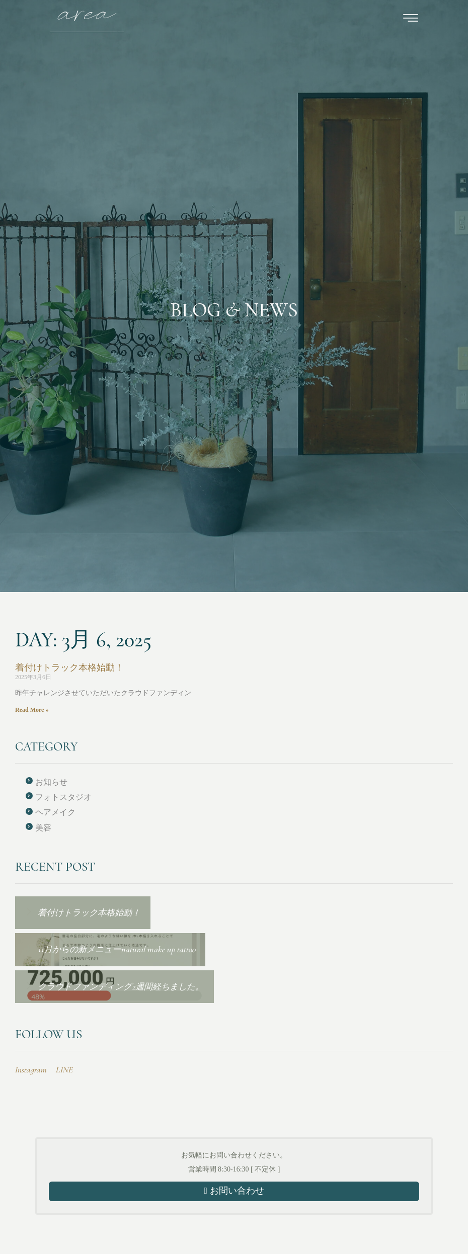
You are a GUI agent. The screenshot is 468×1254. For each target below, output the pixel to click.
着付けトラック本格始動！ (69, 667)
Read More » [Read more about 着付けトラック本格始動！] (31, 709)
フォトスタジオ (63, 797)
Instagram (30, 1070)
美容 (43, 827)
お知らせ (51, 782)
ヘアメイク (55, 812)
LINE (63, 1070)
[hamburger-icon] (410, 20)
